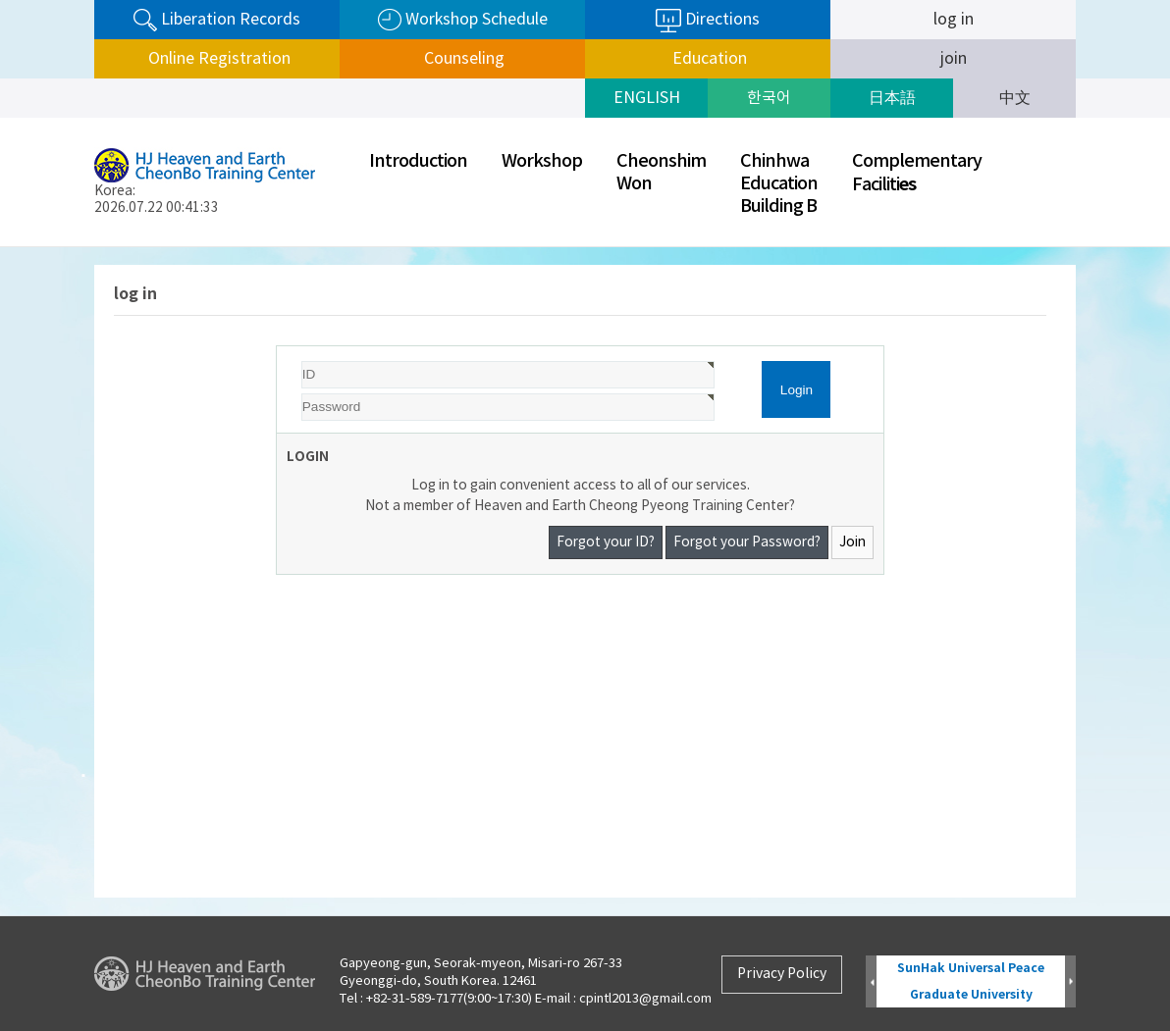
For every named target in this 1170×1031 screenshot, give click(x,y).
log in (953, 19)
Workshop (542, 161)
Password (277, 346)
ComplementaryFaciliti (917, 173)
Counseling (462, 59)
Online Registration (217, 59)
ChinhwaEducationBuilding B (779, 184)
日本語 (892, 98)
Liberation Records (216, 20)
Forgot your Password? (747, 542)
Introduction (418, 161)
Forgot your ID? (606, 542)
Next (1070, 982)
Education (707, 59)
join (953, 59)
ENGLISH (646, 98)
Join (852, 542)
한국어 (769, 98)
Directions (708, 20)
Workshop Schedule (463, 20)
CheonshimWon (661, 172)
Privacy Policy (781, 974)
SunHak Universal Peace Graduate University (970, 981)
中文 (1015, 98)
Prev (871, 982)
